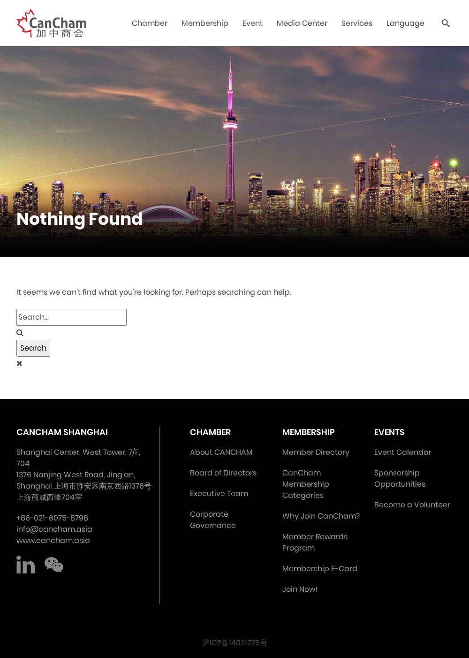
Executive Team (219, 493)
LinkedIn (25, 565)
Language (405, 23)
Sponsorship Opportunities (399, 478)
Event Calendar (402, 452)
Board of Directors (223, 472)
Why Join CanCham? (321, 516)
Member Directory (315, 452)
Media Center (302, 23)
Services (356, 23)
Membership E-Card (319, 568)
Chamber (149, 23)
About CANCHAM (221, 452)
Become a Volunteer (412, 504)
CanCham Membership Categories (305, 484)
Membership (205, 23)
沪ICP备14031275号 (234, 642)
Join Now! (300, 589)
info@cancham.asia (54, 529)
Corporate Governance (213, 520)
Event (252, 23)
